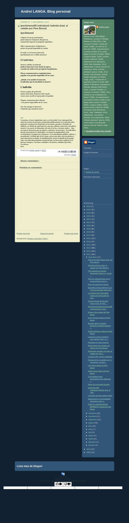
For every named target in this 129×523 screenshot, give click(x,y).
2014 (88, 245)
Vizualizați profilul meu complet (98, 131)
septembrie (92, 420)
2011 (88, 254)
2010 (88, 449)
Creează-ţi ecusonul (90, 164)
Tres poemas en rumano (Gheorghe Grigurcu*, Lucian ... (100, 273)
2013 (88, 248)
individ (73, 155)
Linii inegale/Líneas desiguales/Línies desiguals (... (99, 379)
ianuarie (91, 445)
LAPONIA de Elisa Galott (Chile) (100, 396)
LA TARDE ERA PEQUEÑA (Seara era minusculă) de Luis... (98, 295)
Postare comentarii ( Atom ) (37, 239)
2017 (88, 235)
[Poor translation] (67, 484)
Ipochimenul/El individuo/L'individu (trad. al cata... (99, 390)
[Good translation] (58, 484)
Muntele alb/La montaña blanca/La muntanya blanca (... (99, 326)
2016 (88, 238)
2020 (88, 226)
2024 (88, 213)
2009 (88, 452)
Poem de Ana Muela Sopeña (99, 385)
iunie (90, 429)
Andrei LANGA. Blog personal (46, 11)
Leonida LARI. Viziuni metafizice (100, 357)
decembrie (92, 257)
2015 (88, 242)
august (91, 423)
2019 (88, 229)
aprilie (90, 436)
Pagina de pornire (47, 234)
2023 (88, 216)
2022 (88, 219)
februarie (92, 442)
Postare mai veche (71, 234)
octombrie (92, 416)
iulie (90, 426)
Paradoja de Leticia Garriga (98, 343)
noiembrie (92, 413)
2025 (88, 210)
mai (90, 432)
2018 (88, 232)
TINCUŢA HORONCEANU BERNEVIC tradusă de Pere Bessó (99, 407)
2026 (88, 206)
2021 (88, 222)
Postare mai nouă (23, 234)
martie (91, 439)
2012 (88, 251)
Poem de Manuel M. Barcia (98, 285)
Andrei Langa (104, 27)
